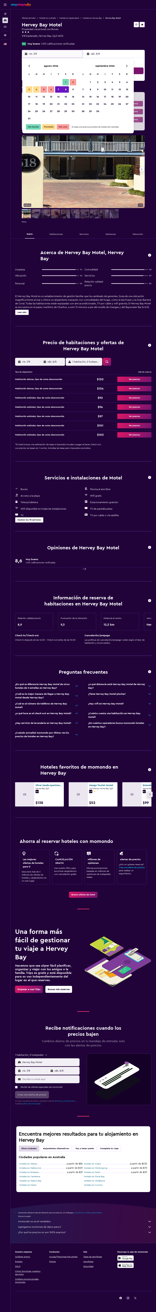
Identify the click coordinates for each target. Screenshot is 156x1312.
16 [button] (73, 97)
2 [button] (73, 82)
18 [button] (36, 104)
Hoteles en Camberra (29, 1177)
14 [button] (58, 97)
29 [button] (65, 111)
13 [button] (51, 97)
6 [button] (51, 89)
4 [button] (36, 89)
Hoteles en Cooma (93, 1185)
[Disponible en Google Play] (125, 1258)
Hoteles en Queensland (69, 18)
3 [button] (29, 89)
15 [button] (66, 97)
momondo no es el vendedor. (84, 1221)
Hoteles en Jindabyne (94, 1181)
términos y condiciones (64, 1101)
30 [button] (73, 111)
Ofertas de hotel (28, 18)
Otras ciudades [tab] (29, 1148)
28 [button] (58, 111)
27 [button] (51, 111)
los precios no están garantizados (88, 1213)
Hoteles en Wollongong (95, 1168)
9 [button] (73, 89)
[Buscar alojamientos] (5, 20)
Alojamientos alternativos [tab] (56, 1148)
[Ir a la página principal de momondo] (21, 4)
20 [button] (51, 104)
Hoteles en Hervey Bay (92, 18)
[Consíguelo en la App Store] (125, 1265)
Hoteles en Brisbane (29, 1172)
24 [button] (29, 111)
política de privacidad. (31, 1104)
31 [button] (29, 118)
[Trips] (5, 35)
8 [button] (65, 89)
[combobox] (50, 1062)
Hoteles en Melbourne (30, 1168)
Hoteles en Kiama (27, 1185)
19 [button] (44, 104)
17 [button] (29, 104)
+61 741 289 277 (30, 39)
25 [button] (36, 111)
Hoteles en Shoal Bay (94, 1177)
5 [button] (43, 89)
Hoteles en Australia (47, 18)
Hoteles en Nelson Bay (30, 1181)
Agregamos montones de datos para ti (84, 1227)
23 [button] (73, 104)
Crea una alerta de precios (132, 868)
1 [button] (65, 82)
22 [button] (65, 104)
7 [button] (58, 89)
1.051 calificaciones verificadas (58, 44)
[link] (83, 895)
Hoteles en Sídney (28, 1164)
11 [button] (36, 97)
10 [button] (29, 97)
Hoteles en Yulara (92, 1164)
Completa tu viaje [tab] (109, 1148)
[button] (5, 4)
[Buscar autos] (5, 27)
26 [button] (43, 111)
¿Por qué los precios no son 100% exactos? (84, 1232)
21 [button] (58, 104)
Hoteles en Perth (92, 1172)
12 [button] (44, 97)
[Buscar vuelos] (5, 14)
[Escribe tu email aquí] (50, 1079)
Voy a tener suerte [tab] (84, 1148)
